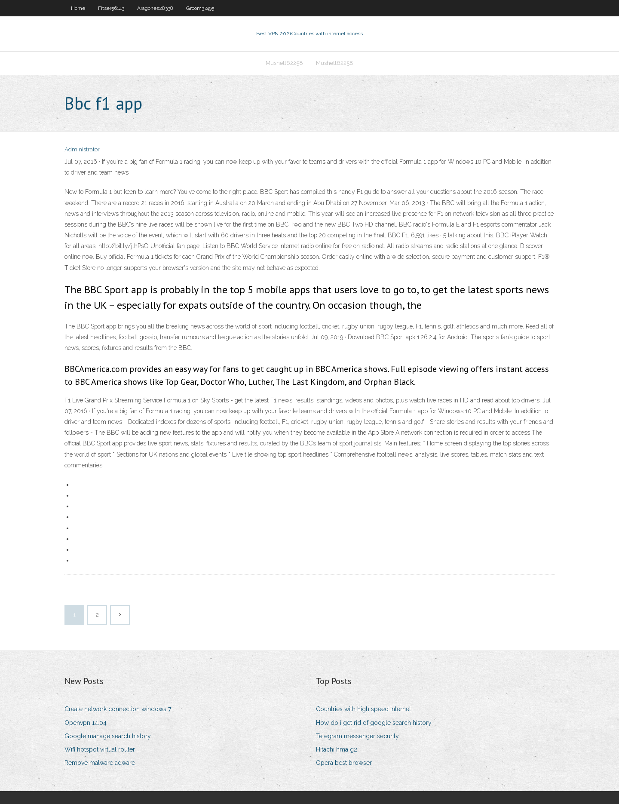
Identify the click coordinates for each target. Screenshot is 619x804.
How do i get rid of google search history (374, 722)
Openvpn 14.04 (85, 722)
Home (78, 8)
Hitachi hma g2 (336, 749)
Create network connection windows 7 (117, 709)
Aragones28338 (155, 8)
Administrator (82, 149)
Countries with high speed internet (363, 709)
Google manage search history (107, 736)
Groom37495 (200, 8)
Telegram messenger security (357, 736)
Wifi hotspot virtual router (99, 749)
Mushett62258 (284, 63)
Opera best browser (344, 762)
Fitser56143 (111, 8)
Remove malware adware (99, 762)
